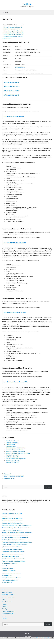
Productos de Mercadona (8, 570)
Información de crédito (11, 91)
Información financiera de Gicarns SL (13, 33)
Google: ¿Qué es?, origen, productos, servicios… (15, 544)
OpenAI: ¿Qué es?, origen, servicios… (12, 530)
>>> (5, 242)
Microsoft (4, 566)
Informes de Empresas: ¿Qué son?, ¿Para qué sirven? (16, 525)
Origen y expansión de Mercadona (11, 573)
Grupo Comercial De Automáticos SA (14, 476)
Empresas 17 (7, 474)
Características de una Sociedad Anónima (13, 551)
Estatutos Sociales (11, 446)
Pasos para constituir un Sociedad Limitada (13, 561)
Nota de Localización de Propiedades (16, 458)
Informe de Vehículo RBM (12, 460)
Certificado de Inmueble (12, 457)
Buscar (48, 487)
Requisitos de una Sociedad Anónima (12, 549)
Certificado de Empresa (12, 442)
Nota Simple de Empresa (12, 441)
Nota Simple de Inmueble (12, 455)
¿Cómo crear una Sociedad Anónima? (12, 547)
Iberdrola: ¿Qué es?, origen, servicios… (12, 523)
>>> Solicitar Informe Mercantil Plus (16, 382)
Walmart (4, 516)
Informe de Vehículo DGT (12, 462)
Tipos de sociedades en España (10, 556)
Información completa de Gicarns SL (13, 31)
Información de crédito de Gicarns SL (13, 34)
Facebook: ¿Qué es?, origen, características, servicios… (17, 542)
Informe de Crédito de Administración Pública (18, 453)
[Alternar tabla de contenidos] (21, 25)
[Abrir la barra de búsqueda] (51, 12)
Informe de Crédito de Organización (15, 451)
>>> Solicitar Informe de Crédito (15, 312)
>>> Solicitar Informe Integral (14, 116)
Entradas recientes (7, 601)
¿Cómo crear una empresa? (9, 563)
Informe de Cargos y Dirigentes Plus (15, 448)
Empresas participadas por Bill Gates (12, 513)
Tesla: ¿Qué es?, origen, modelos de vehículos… (15, 535)
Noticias (4, 604)
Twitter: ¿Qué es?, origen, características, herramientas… (17, 532)
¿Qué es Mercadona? (8, 568)
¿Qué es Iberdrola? (7, 582)
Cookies (4, 616)
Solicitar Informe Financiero (16, 242)
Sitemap (4, 618)
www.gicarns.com (20, 67)
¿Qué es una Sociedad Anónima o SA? (12, 554)
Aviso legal (5, 609)
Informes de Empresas (8, 594)
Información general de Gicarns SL (13, 27)
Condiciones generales (8, 611)
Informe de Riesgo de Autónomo (14, 449)
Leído (48, 638)
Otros (3, 599)
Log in (27, 633)
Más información (40, 638)
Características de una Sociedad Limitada (13, 558)
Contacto (4, 606)
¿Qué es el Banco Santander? (10, 580)
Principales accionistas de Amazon (11, 577)
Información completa (11, 82)
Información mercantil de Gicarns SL (13, 36)
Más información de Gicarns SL (12, 29)
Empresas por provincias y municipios (12, 520)
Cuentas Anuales (10, 444)
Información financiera (11, 86)
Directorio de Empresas (8, 597)
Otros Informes (7, 38)
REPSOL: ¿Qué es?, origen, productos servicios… (15, 537)
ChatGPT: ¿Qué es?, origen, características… (14, 539)
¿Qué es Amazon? (7, 575)
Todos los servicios (7, 592)
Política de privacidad (8, 613)
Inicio (3, 590)
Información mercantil (11, 95)
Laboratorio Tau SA (9, 478)
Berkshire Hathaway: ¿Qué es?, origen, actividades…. (16, 528)
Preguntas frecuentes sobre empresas (12, 518)
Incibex (27, 4)
